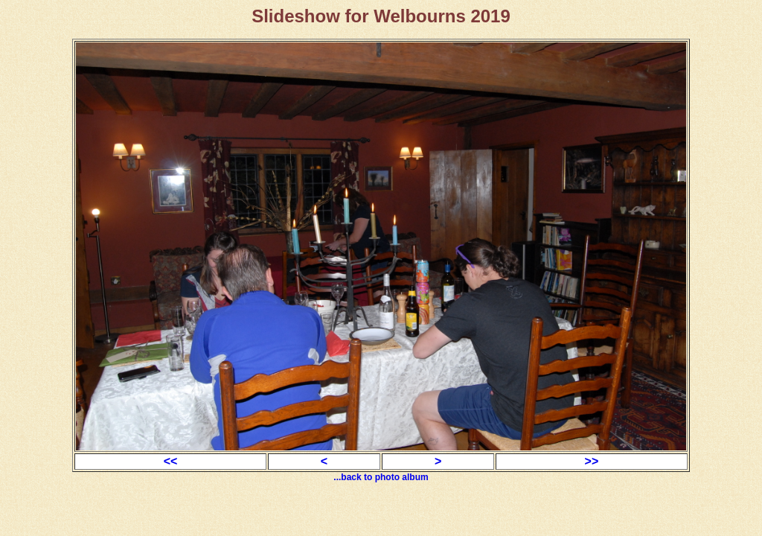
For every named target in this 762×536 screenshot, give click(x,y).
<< (171, 461)
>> (592, 461)
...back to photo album (380, 477)
